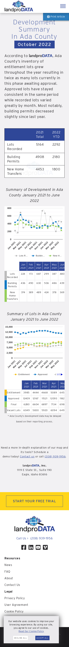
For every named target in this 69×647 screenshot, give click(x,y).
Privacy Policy (14, 598)
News (8, 565)
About (8, 578)
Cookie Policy (14, 611)
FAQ (7, 571)
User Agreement (16, 605)
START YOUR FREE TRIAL (34, 501)
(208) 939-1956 (55, 456)
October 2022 (35, 44)
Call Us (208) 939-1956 (34, 538)
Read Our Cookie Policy (31, 631)
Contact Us (12, 585)
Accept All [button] (42, 638)
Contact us (27, 456)
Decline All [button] (20, 638)
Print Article (56, 16)
